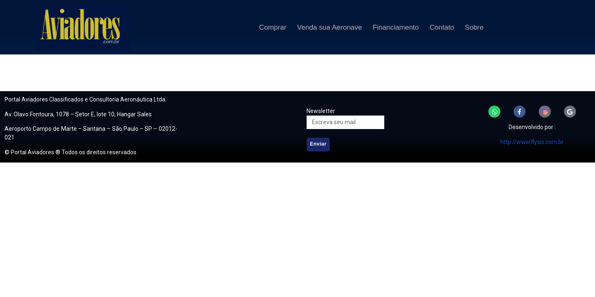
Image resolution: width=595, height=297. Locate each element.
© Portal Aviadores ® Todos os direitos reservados (70, 152)
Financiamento (396, 27)
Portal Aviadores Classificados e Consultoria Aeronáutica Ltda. (86, 99)
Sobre (474, 27)
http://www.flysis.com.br (532, 142)
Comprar (272, 27)
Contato (442, 27)
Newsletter (321, 111)
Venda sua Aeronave (329, 27)
